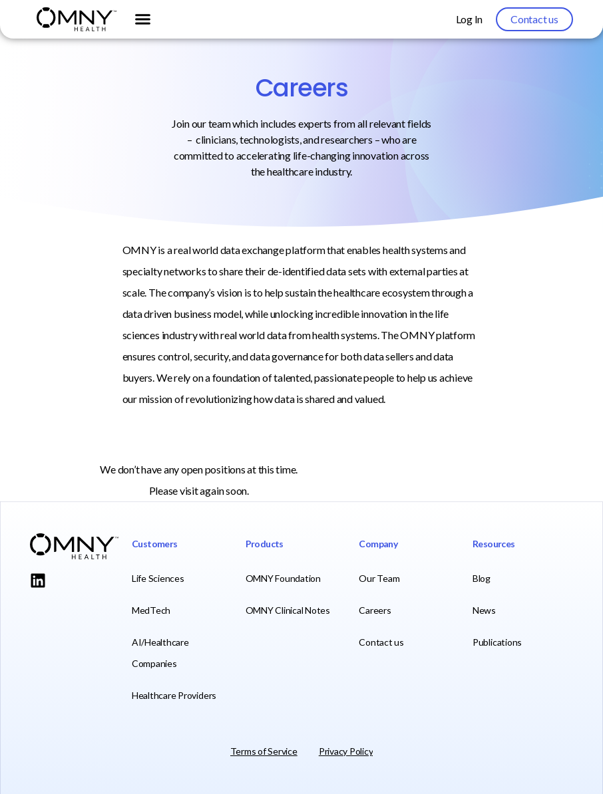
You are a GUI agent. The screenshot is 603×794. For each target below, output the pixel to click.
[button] (142, 19)
